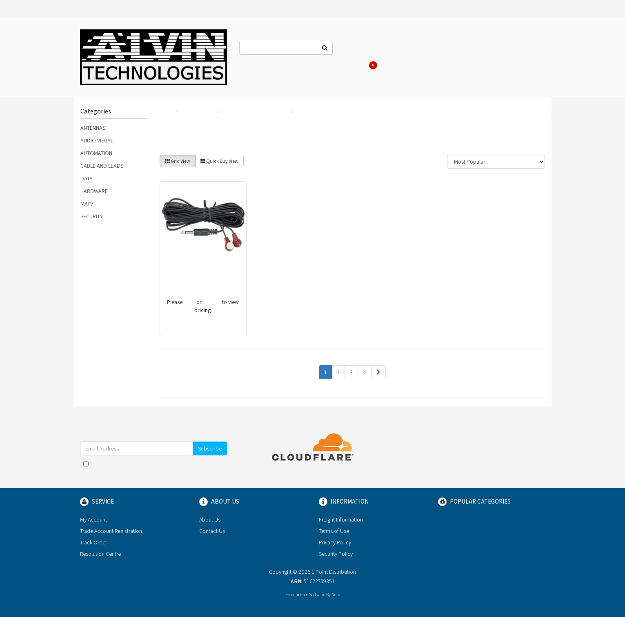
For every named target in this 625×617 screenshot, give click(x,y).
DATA (86, 178)
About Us (395, 49)
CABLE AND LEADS (101, 165)
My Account (93, 519)
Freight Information (341, 519)
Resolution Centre (100, 553)
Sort (430, 161)
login (189, 302)
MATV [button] (369, 8)
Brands (91, 8)
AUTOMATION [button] (215, 8)
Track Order (93, 542)
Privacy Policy (335, 542)
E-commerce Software (305, 594)
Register (455, 49)
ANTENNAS (92, 127)
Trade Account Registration (111, 531)
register (212, 302)
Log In (425, 49)
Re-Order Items (497, 49)
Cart (371, 65)
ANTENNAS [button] (128, 8)
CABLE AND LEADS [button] (265, 8)
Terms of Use (334, 531)
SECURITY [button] (400, 8)
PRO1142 (177, 274)
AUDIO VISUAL (96, 140)
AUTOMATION (96, 153)
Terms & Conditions (172, 463)
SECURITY (91, 216)
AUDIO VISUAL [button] (169, 8)
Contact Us (358, 49)
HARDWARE (94, 191)
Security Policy (336, 553)
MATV (86, 203)
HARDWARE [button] (337, 8)
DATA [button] (305, 8)
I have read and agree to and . (153, 467)
